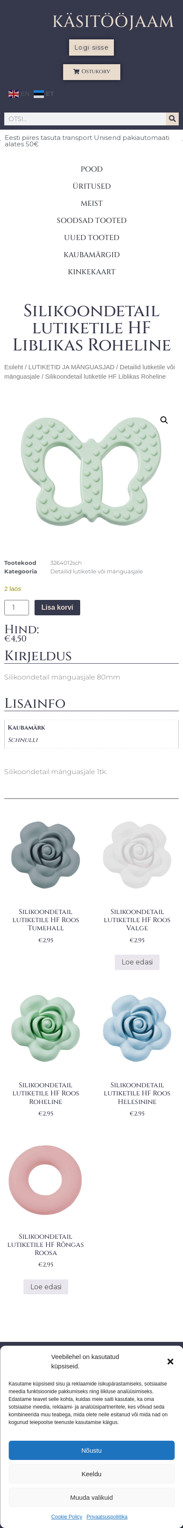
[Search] (172, 119)
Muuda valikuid (91, 1497)
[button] (170, 1361)
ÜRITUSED (92, 186)
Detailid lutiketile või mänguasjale (96, 571)
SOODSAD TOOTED (92, 220)
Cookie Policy (66, 1517)
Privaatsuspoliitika (107, 1517)
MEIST (92, 203)
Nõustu (91, 1450)
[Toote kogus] (16, 607)
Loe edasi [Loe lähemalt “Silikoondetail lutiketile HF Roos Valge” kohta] (137, 962)
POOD (92, 169)
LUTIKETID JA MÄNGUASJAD (71, 367)
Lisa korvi (57, 607)
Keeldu (91, 1474)
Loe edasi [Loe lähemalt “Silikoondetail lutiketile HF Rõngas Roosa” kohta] (45, 1287)
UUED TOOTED (91, 238)
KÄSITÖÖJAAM (113, 22)
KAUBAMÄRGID (92, 255)
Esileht (13, 367)
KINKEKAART (92, 272)
